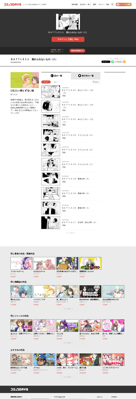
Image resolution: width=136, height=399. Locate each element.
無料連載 (75, 4)
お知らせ (99, 397)
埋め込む (119, 61)
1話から (97, 82)
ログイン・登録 (103, 4)
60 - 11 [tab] (46, 82)
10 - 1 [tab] (55, 82)
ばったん (14, 94)
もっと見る (69, 233)
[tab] (56, 75)
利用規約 (114, 397)
